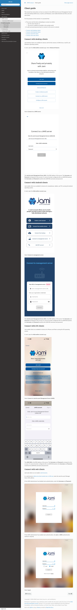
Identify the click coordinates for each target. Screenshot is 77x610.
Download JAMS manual (7, 20)
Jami (11, 1)
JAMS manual (4, 18)
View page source (68, 2)
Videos (2, 12)
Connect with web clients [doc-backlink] (34, 469)
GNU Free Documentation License (8, 41)
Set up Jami (3, 8)
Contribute (3, 39)
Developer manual (4, 35)
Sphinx (31, 607)
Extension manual (4, 37)
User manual (3, 16)
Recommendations (5, 14)
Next (70, 593)
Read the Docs (49, 607)
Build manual (3, 33)
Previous (28, 593)
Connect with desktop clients (33, 30)
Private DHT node (6, 31)
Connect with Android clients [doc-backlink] (36, 182)
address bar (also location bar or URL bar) (43, 476)
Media (2, 10)
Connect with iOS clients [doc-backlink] (34, 326)
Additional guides (5, 23)
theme (38, 607)
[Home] (25, 2)
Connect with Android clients (33, 32)
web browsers (43, 472)
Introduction (4, 29)
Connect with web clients (32, 35)
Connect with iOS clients (32, 33)
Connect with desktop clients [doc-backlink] (36, 39)
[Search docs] (10, 5)
